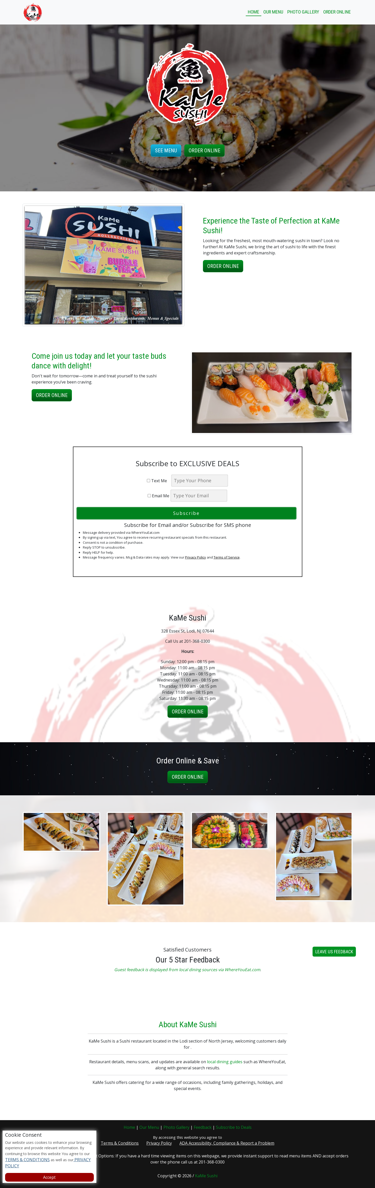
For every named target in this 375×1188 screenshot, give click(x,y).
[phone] (199, 480)
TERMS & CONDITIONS (27, 1159)
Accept (49, 1177)
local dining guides (224, 1069)
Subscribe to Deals (234, 1127)
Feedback (203, 1127)
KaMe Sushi (206, 1176)
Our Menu (273, 12)
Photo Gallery (303, 12)
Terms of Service (227, 557)
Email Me (158, 496)
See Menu (166, 150)
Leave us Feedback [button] (334, 959)
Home (253, 12)
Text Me (158, 481)
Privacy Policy (195, 557)
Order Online (337, 12)
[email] (198, 495)
